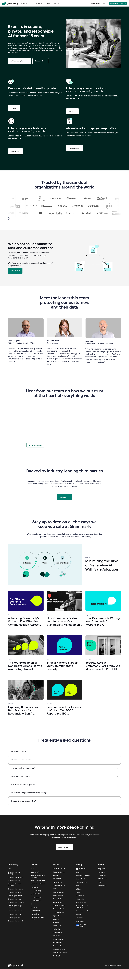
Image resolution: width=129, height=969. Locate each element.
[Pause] (9, 218)
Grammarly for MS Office (16, 902)
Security (78, 914)
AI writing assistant (36, 897)
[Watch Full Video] (36, 445)
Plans (32, 869)
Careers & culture (81, 882)
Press (77, 886)
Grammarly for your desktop (14, 873)
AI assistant (34, 887)
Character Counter (59, 906)
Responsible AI (80, 879)
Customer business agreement (82, 907)
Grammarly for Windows (15, 877)
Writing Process (35, 901)
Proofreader (57, 956)
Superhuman (81, 869)
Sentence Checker (59, 946)
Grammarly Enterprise (38, 880)
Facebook (102, 875)
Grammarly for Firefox (15, 896)
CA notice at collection (83, 911)
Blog (32, 904)
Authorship (56, 929)
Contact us (101, 872)
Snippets (56, 919)
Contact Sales (95, 3)
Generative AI (35, 894)
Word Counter (57, 902)
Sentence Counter (59, 912)
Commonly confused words (37, 918)
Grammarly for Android (15, 921)
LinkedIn (102, 885)
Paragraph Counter (59, 909)
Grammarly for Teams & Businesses (38, 876)
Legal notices (80, 921)
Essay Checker (57, 889)
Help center (102, 869)
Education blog (35, 911)
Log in (105, 3)
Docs (9, 869)
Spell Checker (57, 942)
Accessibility (79, 918)
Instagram (102, 879)
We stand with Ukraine (83, 876)
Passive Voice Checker (60, 953)
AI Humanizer (57, 882)
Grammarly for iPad (14, 917)
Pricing (49, 3)
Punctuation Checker (59, 949)
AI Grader (56, 936)
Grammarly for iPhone (15, 914)
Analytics (56, 922)
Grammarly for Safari (14, 892)
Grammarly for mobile (15, 911)
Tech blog (34, 907)
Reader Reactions (58, 939)
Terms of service (81, 902)
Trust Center (80, 896)
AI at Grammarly (36, 890)
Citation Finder (57, 932)
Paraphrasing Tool (58, 892)
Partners (78, 892)
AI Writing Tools (58, 895)
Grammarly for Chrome (15, 889)
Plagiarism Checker (59, 872)
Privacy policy (80, 899)
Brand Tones (57, 926)
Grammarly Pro (35, 872)
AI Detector (57, 879)
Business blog (35, 914)
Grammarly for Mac (14, 880)
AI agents (56, 875)
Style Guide (56, 916)
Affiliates (78, 889)
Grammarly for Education (38, 884)
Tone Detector (57, 899)
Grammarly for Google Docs (15, 906)
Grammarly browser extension (14, 885)
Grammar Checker (59, 869)
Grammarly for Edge (14, 899)
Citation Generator (59, 885)
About (78, 872)
